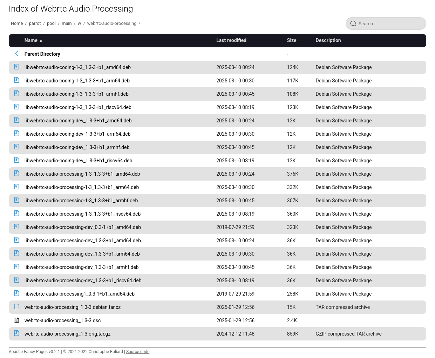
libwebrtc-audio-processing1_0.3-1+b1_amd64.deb (80, 294)
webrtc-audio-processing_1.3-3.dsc (63, 320)
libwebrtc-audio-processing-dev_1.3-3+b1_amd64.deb (83, 240)
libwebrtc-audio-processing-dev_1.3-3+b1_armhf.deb (82, 267)
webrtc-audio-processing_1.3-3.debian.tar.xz (73, 307)
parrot (35, 23)
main (67, 23)
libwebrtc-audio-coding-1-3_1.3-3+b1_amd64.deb (78, 67)
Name (31, 40)
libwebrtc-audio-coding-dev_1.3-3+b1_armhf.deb (77, 147)
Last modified (231, 40)
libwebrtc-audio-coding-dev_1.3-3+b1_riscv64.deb (78, 160)
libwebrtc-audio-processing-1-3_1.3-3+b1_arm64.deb (82, 187)
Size (292, 40)
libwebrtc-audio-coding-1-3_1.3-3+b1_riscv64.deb (78, 107)
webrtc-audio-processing (112, 23)
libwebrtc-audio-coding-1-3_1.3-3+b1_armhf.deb (77, 94)
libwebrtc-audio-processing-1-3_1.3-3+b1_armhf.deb (81, 200)
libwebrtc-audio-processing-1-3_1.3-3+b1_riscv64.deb (83, 214)
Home (17, 23)
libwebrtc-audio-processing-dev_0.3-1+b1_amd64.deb (83, 227)
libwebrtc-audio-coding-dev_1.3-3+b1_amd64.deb (78, 120)
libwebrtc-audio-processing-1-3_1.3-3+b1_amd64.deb (82, 174)
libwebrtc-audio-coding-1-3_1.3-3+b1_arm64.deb (77, 80)
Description (328, 40)
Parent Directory (42, 54)
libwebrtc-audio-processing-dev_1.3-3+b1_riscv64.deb (83, 280)
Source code (137, 351)
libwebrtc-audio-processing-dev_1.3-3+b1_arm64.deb (82, 254)
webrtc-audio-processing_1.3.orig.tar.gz (68, 334)
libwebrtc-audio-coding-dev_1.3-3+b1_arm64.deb (78, 134)
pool (51, 23)
